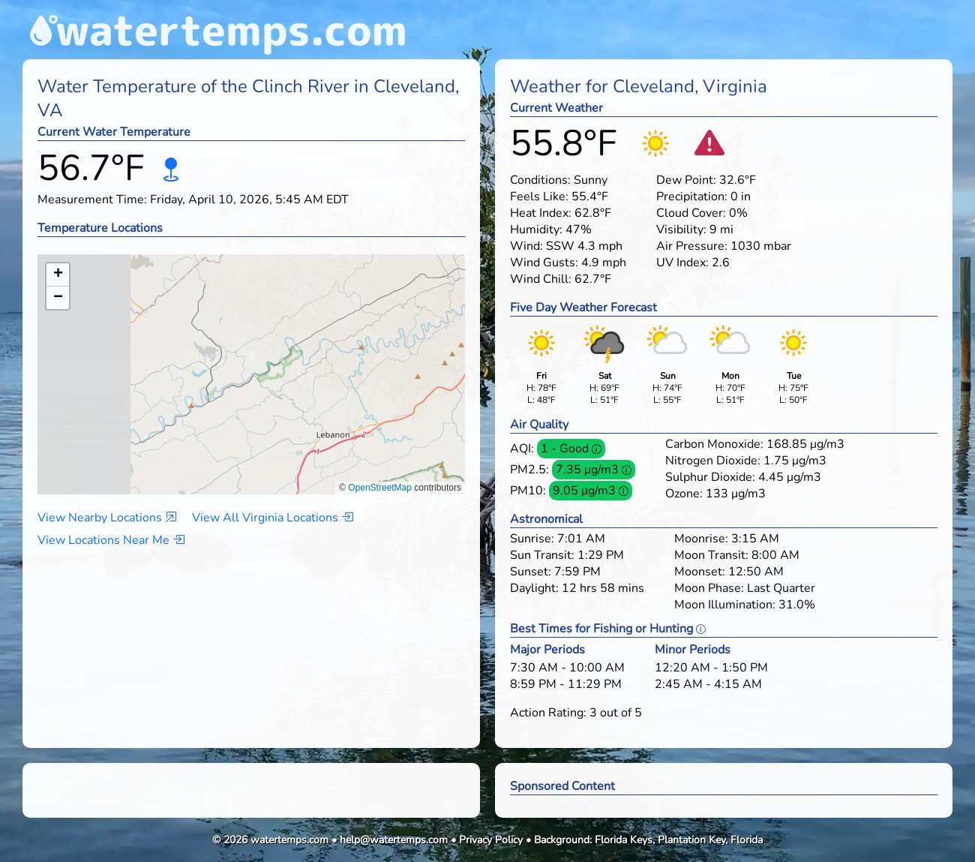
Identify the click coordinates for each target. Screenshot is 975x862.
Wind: (526, 246)
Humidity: (536, 229)
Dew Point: (686, 180)
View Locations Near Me (111, 540)
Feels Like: (539, 196)
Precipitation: (692, 196)
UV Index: (682, 262)
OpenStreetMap (380, 487)
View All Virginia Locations (272, 517)
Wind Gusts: (544, 262)
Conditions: (540, 180)
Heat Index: (541, 213)
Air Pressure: (692, 246)
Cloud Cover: (691, 213)
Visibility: (681, 229)
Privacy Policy (491, 840)
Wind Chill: (541, 279)
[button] (251, 360)
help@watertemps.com (394, 840)
